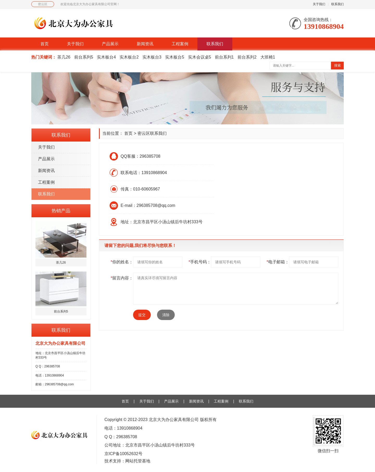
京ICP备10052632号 (123, 453)
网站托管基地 (137, 461)
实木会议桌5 (199, 57)
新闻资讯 (145, 44)
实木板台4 (106, 57)
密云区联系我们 (152, 133)
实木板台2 (129, 57)
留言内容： (122, 278)
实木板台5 (174, 57)
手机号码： (200, 262)
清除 (166, 315)
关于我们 (319, 4)
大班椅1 (267, 57)
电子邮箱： (277, 262)
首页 (44, 44)
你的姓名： (122, 262)
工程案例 (180, 44)
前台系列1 (224, 57)
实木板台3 (151, 57)
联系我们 (337, 4)
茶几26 (63, 57)
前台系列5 (83, 57)
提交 (142, 315)
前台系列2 (247, 57)
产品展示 (110, 44)
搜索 (337, 65)
